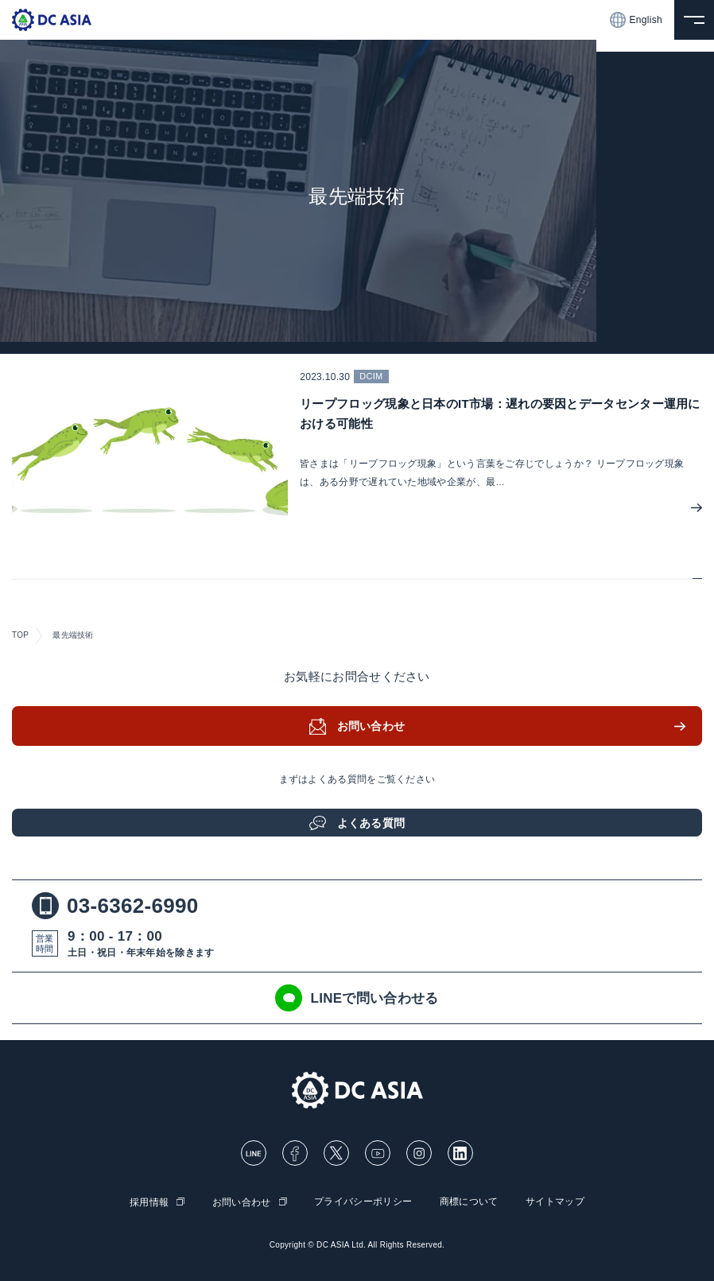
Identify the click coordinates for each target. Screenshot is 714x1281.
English (636, 20)
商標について (469, 1201)
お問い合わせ (371, 726)
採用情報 (149, 1202)
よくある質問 (371, 823)
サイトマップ (555, 1201)
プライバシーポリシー (363, 1201)
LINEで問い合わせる (356, 997)
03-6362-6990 (115, 905)
